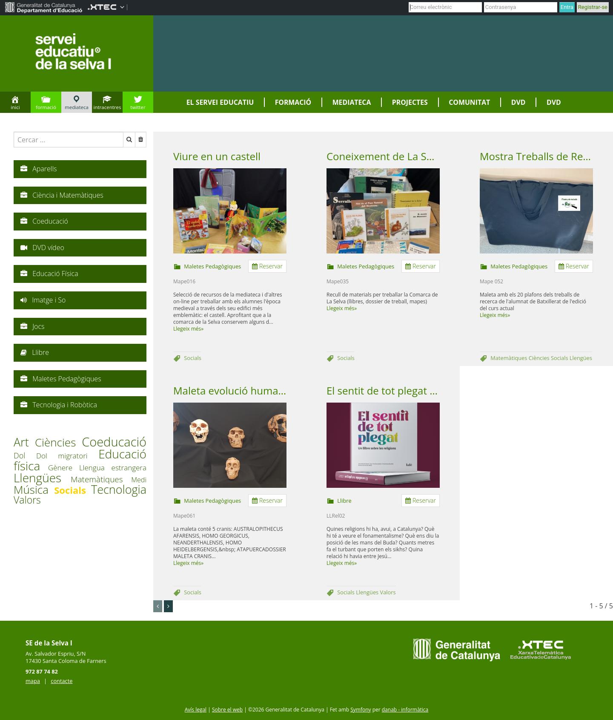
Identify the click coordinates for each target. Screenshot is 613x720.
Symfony (360, 709)
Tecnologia (118, 489)
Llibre (344, 500)
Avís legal (195, 709)
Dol (25, 455)
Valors (388, 592)
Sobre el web (227, 709)
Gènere (63, 467)
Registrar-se (592, 7)
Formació (293, 102)
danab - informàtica (405, 709)
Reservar (267, 266)
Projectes (410, 102)
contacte (61, 681)
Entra (567, 7)
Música (34, 489)
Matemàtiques (509, 358)
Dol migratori (67, 456)
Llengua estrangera (112, 467)
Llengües (581, 358)
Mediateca (351, 102)
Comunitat (469, 102)
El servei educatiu (220, 102)
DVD (518, 102)
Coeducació (114, 441)
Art (24, 442)
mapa (33, 681)
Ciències (540, 358)
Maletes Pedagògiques (212, 266)
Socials (192, 358)
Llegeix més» (188, 328)
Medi (138, 479)
